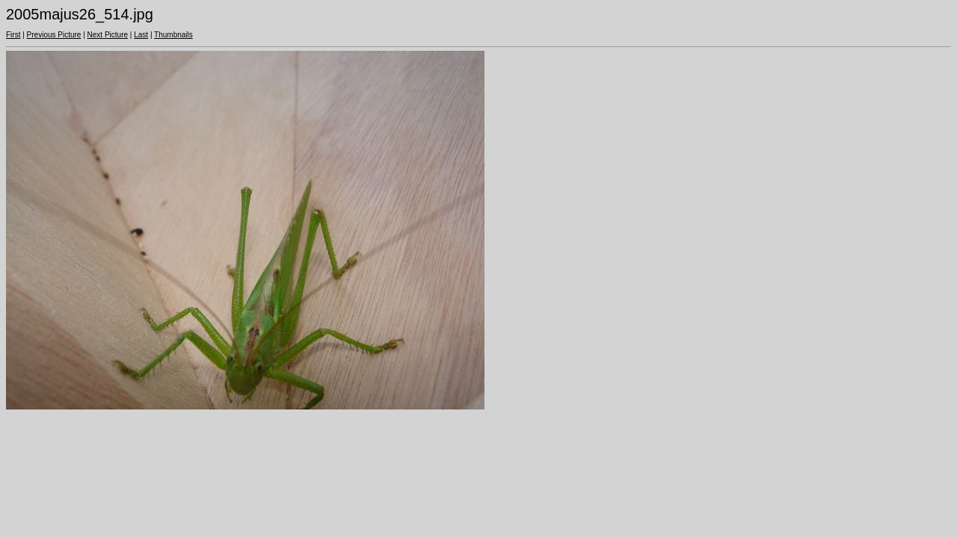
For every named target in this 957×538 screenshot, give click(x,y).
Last (141, 35)
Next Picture (107, 35)
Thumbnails (173, 35)
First (13, 35)
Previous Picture (54, 35)
